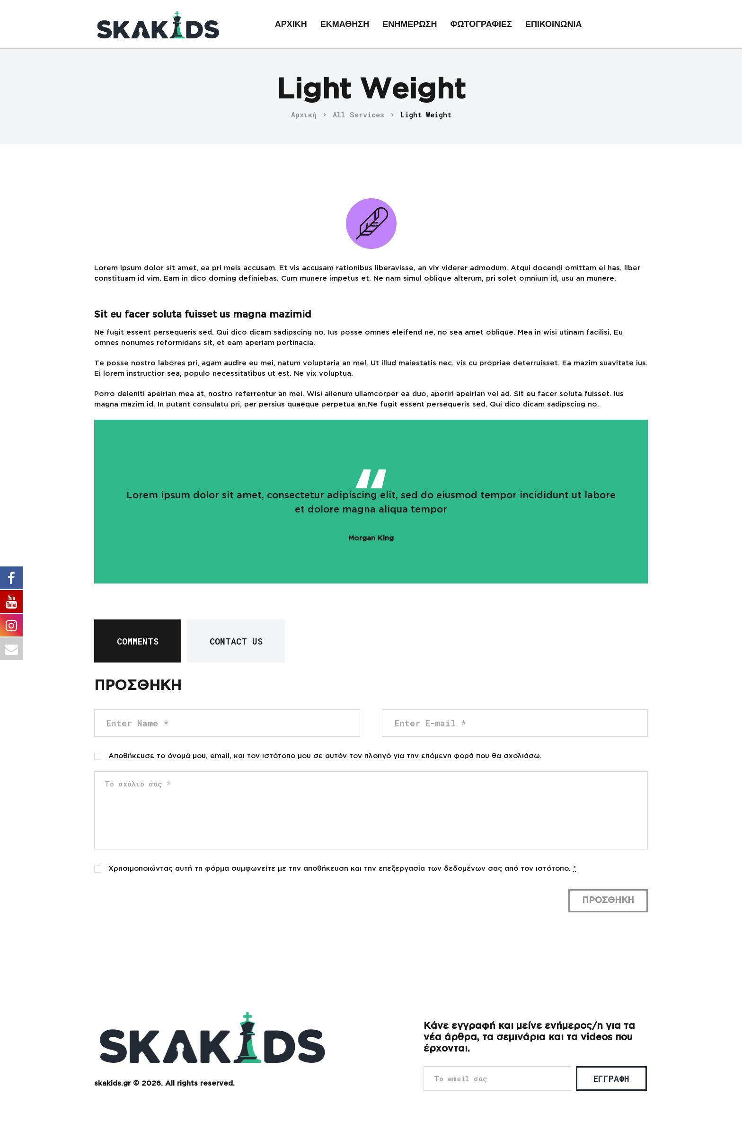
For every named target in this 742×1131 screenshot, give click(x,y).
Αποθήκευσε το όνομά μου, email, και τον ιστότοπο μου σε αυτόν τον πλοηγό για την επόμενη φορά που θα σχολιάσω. (325, 756)
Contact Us (236, 641)
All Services (358, 114)
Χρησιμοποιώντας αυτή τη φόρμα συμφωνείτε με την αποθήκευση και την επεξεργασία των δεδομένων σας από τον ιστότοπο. (342, 869)
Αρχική (304, 114)
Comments (138, 641)
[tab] (137, 641)
